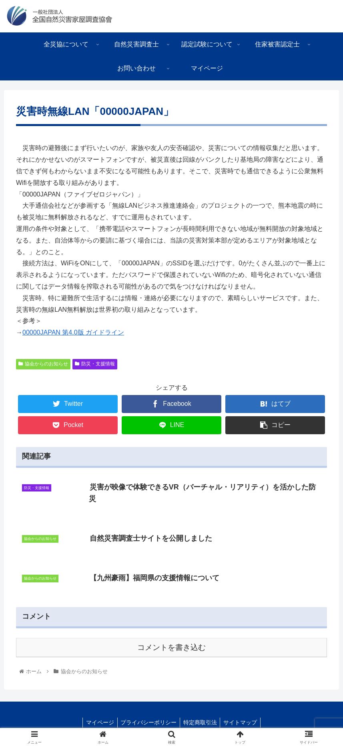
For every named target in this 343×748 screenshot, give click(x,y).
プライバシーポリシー (148, 723)
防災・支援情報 (95, 364)
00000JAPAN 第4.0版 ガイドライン (73, 332)
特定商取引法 (201, 723)
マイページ (97, 723)
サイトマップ (243, 723)
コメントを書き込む (171, 648)
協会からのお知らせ (43, 364)
